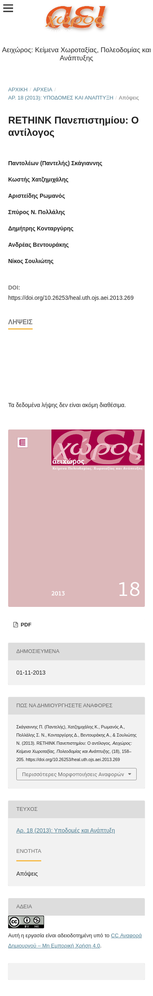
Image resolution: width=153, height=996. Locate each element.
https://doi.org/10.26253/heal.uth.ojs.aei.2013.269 (70, 297)
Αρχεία (42, 89)
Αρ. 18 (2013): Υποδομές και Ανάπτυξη (60, 98)
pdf (25, 625)
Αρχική (18, 89)
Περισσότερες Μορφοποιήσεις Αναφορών (73, 774)
